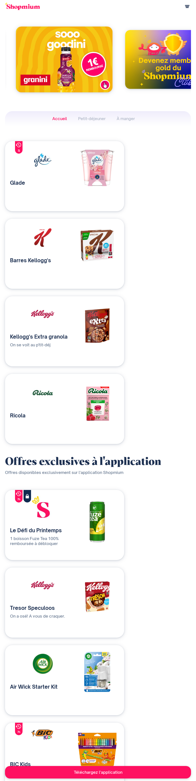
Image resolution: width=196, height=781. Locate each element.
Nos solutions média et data (76, 725)
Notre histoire (119, 725)
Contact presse (120, 741)
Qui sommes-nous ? (71, 733)
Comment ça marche (20, 725)
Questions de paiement (22, 733)
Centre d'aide (15, 749)
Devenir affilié (119, 733)
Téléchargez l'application (98, 772)
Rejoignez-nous (120, 749)
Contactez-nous (68, 741)
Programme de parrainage (25, 741)
